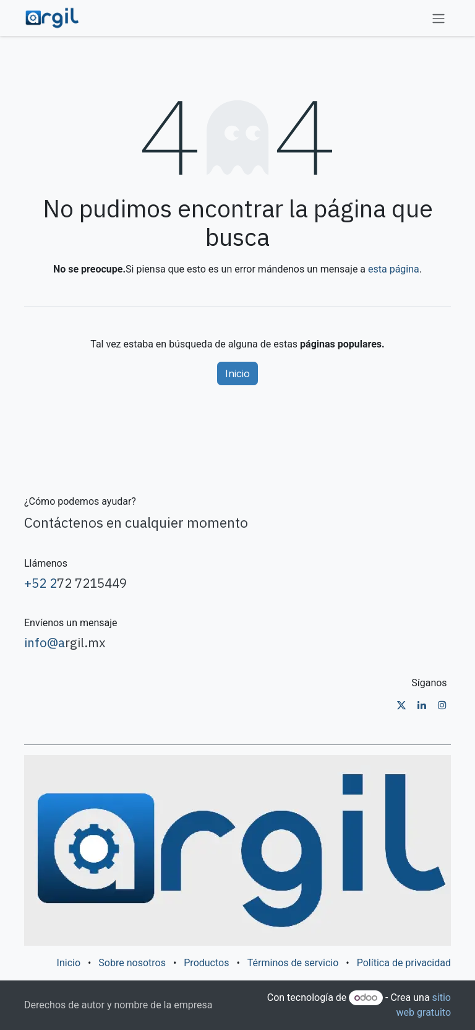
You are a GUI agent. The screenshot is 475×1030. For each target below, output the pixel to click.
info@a (44, 642)
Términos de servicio (293, 963)
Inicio (237, 373)
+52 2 (40, 583)
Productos (206, 963)
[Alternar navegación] (438, 18)
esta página (393, 269)
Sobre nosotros (132, 963)
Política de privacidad (404, 963)
